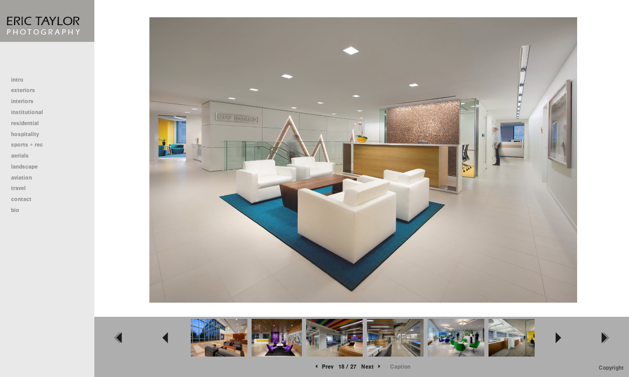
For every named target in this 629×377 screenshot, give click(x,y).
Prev (323, 366)
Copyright (611, 367)
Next (371, 366)
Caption (400, 366)
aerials (20, 155)
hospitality (25, 134)
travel (18, 188)
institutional (30, 112)
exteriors (23, 90)
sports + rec (27, 144)
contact (21, 199)
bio (15, 210)
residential (28, 123)
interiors (22, 101)
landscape (24, 166)
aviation (21, 177)
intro (17, 79)
